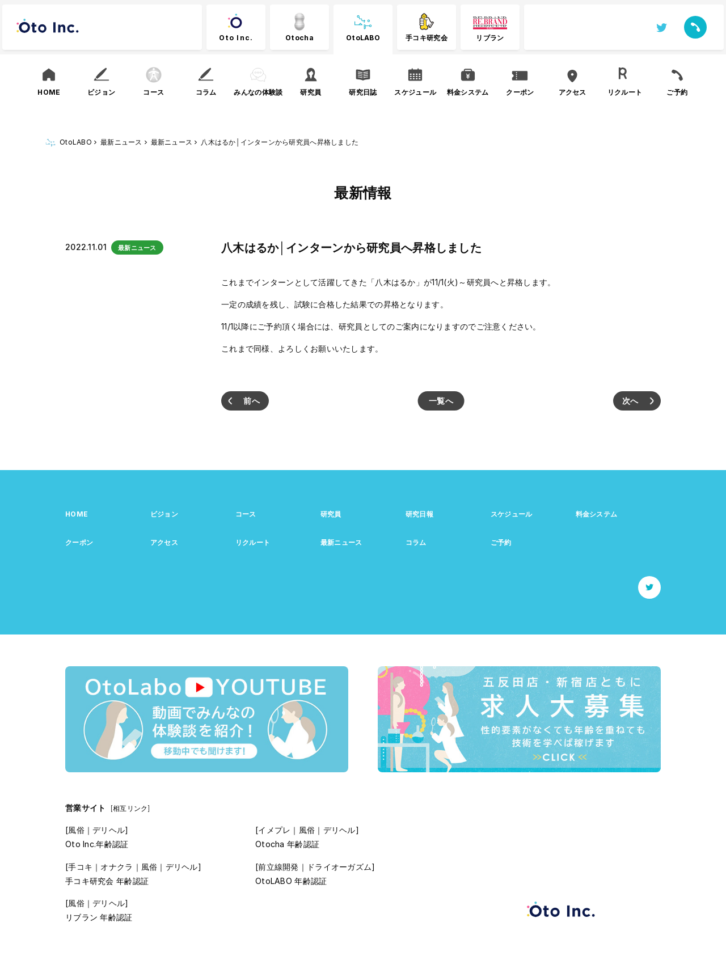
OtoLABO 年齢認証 (291, 881)
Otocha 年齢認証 (287, 844)
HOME (76, 514)
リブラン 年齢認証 (99, 917)
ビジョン (164, 514)
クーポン (79, 542)
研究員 (330, 514)
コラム (416, 542)
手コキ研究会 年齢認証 (107, 881)
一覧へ (441, 400)
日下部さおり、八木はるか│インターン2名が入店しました (245, 401)
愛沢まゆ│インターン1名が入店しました (637, 401)
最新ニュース (341, 542)
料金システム (597, 514)
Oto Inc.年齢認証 (96, 844)
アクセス (164, 542)
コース (245, 514)
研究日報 (419, 514)
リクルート (252, 542)
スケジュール (512, 514)
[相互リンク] (130, 808)
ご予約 (501, 542)
